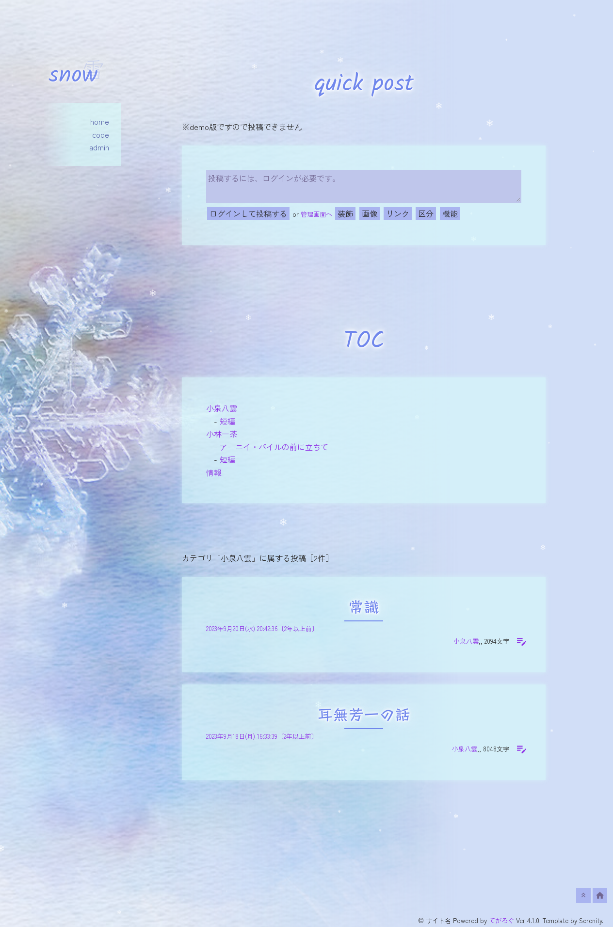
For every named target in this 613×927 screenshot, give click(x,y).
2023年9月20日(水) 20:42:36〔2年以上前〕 (262, 628)
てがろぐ (501, 920)
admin (99, 147)
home (99, 121)
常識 (363, 608)
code (100, 134)
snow (72, 75)
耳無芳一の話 (363, 716)
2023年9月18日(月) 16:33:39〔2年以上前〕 (262, 736)
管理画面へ (316, 214)
